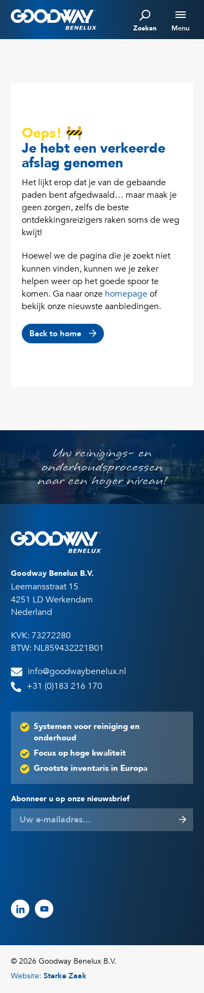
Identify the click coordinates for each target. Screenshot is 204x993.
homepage (126, 294)
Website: (48, 976)
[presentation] (93, 860)
